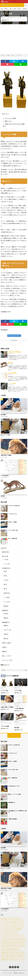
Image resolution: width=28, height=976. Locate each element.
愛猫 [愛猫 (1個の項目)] (3, 945)
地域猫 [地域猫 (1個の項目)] (4, 942)
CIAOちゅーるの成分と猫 (13, 505)
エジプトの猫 (4, 690)
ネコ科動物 (4, 705)
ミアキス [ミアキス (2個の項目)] (4, 939)
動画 (15, 8)
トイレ (6, 564)
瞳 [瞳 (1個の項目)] (23, 952)
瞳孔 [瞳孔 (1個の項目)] (3, 956)
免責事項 (16, 973)
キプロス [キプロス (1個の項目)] (11, 925)
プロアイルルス (22, 724)
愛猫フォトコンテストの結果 (14, 794)
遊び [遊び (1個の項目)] (8, 959)
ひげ (5, 580)
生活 (5, 613)
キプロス (19, 688)
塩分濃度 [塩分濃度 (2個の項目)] (10, 942)
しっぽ (6, 597)
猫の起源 (10, 362)
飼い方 (19, 8)
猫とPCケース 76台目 (5, 435)
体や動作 (25, 8)
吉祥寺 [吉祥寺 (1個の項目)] (23, 939)
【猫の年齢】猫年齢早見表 (14, 352)
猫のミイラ (7, 121)
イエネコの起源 (12, 383)
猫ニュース (4, 436)
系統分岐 (18, 706)
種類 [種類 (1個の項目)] (8, 956)
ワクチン (6, 630)
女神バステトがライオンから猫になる (14, 125)
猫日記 (6, 8)
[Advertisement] (14, 39)
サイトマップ (6, 660)
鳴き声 (6, 593)
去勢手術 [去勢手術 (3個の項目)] (16, 939)
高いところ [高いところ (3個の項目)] (20, 959)
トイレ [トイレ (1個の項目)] (11, 929)
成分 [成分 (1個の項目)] (8, 945)
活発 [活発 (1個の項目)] (23, 945)
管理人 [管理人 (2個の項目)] (14, 956)
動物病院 (6, 416)
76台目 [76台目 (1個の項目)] (12, 919)
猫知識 (5, 457)
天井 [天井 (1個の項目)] (16, 942)
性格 (5, 606)
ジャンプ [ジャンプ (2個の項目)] (4, 929)
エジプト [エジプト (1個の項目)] (4, 925)
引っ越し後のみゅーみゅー (14, 786)
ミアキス (21, 705)
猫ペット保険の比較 (12, 538)
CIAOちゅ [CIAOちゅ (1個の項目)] (19, 919)
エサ (5, 559)
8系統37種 (9, 705)
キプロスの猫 (17, 690)
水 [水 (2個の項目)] (18, 945)
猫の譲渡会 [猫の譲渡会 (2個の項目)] (9, 949)
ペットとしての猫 (9, 118)
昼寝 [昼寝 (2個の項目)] (13, 945)
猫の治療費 (3, 414)
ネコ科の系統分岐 (12, 373)
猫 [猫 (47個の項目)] (3, 949)
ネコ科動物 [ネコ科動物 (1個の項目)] (18, 929)
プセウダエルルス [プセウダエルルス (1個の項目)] (17, 935)
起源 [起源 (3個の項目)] (3, 959)
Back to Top (14, 736)
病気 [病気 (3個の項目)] (12, 952)
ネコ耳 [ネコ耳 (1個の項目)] (4, 932)
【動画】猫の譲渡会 (12, 819)
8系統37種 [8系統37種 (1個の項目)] (5, 919)
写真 (11, 8)
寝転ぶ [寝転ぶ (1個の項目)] (22, 942)
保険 (5, 625)
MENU (6, 2)
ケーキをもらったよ (12, 513)
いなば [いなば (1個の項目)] (4, 922)
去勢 (5, 634)
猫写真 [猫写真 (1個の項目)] (17, 949)
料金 (3, 416)
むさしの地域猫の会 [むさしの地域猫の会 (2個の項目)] (13, 922)
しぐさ (6, 602)
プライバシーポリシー (8, 973)
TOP (1, 8)
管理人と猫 (5, 643)
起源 (18, 705)
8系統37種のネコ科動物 (6, 455)
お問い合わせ (21, 973)
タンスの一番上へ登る (13, 530)
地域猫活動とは (11, 802)
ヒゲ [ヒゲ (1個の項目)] (15, 932)
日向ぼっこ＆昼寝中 (12, 522)
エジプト (6, 18)
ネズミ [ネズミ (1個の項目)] (10, 932)
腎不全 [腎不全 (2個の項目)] (20, 956)
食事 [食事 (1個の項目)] (13, 959)
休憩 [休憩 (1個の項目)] (10, 939)
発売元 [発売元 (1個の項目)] (18, 952)
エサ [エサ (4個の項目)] (21, 922)
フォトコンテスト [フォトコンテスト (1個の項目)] (6, 935)
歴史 (19, 17)
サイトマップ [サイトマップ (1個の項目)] (19, 925)
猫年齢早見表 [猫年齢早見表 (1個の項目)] (5, 952)
